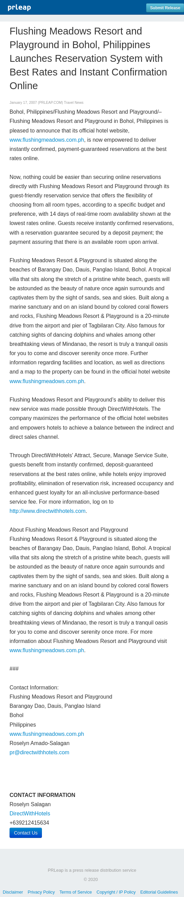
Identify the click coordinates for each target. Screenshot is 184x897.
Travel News (73, 102)
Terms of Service (75, 892)
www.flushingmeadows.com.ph (47, 140)
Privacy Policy (41, 892)
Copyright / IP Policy (116, 892)
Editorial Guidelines (159, 892)
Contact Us (25, 833)
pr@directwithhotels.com (39, 752)
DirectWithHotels (30, 813)
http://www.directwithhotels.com (48, 511)
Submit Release (165, 7)
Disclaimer (13, 892)
